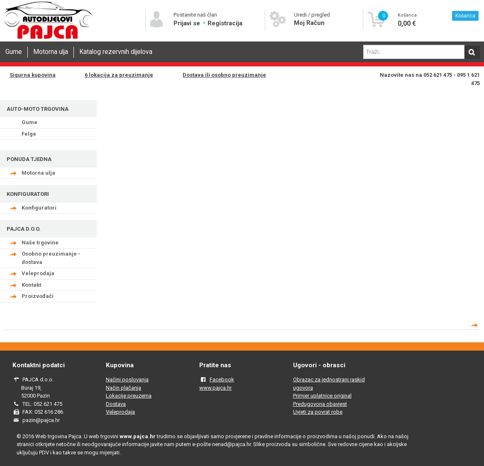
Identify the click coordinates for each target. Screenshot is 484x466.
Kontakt (31, 285)
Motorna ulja (50, 52)
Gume (13, 52)
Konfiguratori (39, 208)
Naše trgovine (40, 242)
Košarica (465, 16)
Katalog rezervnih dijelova (115, 52)
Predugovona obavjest (320, 404)
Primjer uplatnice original (322, 396)
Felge (29, 134)
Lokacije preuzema (129, 396)
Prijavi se (188, 23)
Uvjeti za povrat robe (317, 412)
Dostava (116, 404)
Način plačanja (123, 388)
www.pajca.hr (215, 388)
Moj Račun (309, 23)
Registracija (225, 23)
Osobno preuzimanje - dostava (51, 258)
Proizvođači (38, 296)
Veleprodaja (38, 273)
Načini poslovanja (127, 379)
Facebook (222, 379)
